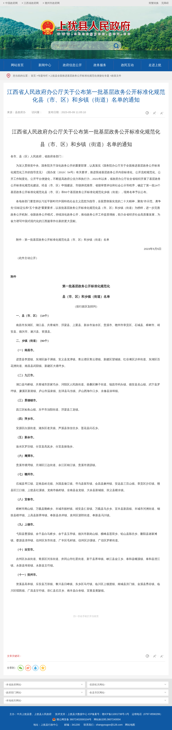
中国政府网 (11, 3)
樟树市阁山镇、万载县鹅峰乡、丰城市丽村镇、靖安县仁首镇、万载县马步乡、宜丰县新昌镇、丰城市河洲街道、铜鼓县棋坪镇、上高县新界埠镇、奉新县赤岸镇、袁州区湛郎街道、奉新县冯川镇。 (85, 512)
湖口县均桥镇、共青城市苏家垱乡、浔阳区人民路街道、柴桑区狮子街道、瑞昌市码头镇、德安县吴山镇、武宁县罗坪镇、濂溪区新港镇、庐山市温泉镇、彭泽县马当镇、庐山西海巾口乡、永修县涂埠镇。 (85, 387)
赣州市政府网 (52, 3)
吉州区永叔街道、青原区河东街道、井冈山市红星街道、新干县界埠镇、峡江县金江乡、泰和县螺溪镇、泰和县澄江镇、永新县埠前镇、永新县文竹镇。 (85, 562)
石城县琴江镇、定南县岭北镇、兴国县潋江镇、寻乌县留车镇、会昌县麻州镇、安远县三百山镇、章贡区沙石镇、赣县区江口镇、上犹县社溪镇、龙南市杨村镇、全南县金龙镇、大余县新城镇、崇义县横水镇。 (85, 487)
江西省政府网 (31, 3)
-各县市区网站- (97, 692)
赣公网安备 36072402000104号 (74, 719)
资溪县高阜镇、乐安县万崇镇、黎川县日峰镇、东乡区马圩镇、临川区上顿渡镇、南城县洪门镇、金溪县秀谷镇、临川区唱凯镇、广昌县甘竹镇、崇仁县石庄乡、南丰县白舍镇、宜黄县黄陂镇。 (85, 587)
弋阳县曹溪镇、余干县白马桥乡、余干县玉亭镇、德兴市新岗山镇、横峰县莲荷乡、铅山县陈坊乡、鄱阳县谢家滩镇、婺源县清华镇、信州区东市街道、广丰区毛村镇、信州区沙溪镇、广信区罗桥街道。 (84, 537)
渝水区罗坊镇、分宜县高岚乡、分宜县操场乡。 (45, 446)
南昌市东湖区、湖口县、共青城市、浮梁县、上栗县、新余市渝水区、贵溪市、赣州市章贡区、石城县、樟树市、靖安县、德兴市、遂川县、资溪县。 (85, 328)
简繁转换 (154, 3)
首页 (33, 75)
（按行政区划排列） (86, 306)
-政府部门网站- (13, 692)
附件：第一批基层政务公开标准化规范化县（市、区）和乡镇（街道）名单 (62, 239)
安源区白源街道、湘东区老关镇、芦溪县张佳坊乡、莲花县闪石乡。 (58, 428)
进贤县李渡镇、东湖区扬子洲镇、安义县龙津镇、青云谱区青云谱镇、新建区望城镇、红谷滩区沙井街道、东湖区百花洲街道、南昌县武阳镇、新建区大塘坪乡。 (85, 362)
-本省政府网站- (13, 684)
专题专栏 (43, 75)
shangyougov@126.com (109, 724)
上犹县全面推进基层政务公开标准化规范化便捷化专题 (79, 75)
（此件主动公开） (27, 258)
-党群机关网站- (97, 684)
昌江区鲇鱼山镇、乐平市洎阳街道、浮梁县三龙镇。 (48, 409)
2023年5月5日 (153, 248)
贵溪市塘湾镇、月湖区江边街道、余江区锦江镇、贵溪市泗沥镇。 (57, 465)
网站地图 (130, 724)
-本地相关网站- (13, 700)
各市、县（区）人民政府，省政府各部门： (37, 156)
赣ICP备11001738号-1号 (115, 714)
